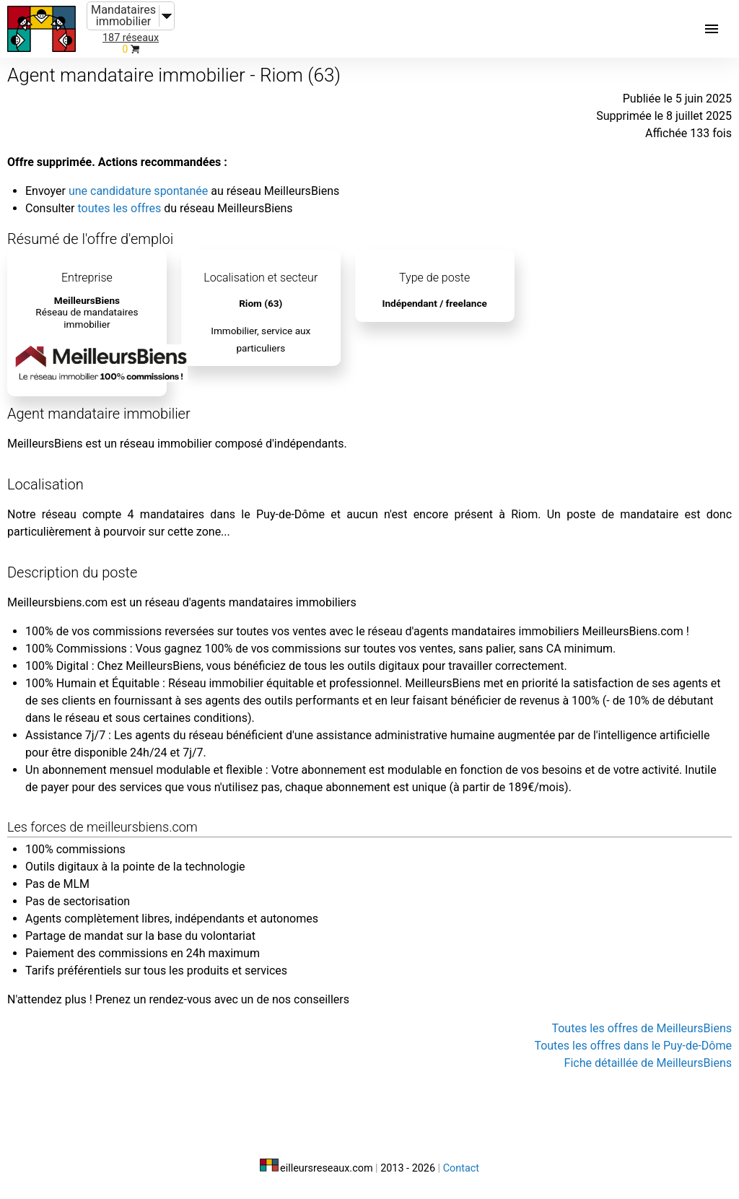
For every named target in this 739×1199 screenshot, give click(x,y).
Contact (461, 1168)
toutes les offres (119, 208)
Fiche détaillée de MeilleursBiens (648, 1063)
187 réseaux (130, 38)
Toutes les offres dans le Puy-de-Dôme (633, 1045)
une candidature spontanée (138, 191)
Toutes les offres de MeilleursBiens (641, 1028)
